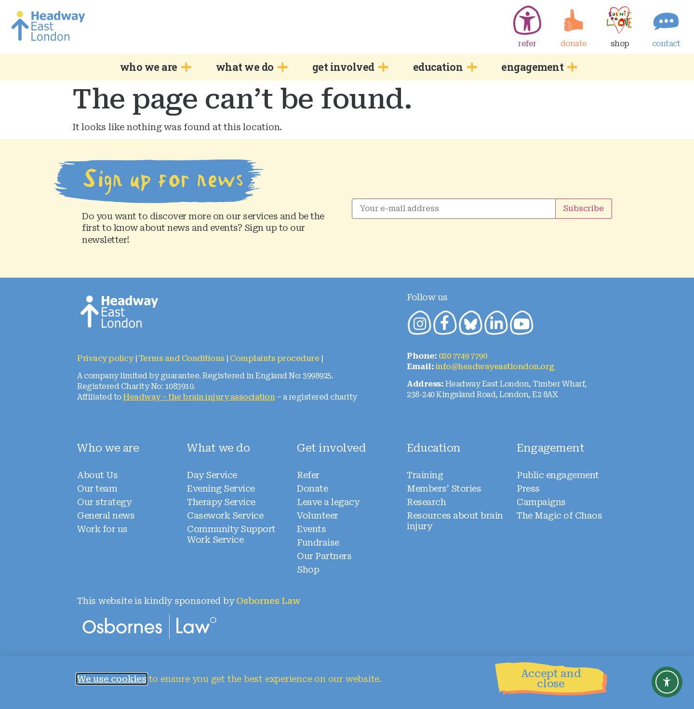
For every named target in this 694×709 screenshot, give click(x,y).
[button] (555, 682)
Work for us (102, 529)
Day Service (212, 475)
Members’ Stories (444, 488)
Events (311, 529)
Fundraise (318, 542)
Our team (97, 488)
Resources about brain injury (455, 520)
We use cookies (112, 679)
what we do (250, 67)
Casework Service (225, 515)
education (443, 67)
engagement (537, 67)
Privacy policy (105, 358)
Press (528, 488)
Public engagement (558, 475)
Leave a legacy (328, 502)
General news (105, 515)
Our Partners (324, 556)
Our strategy (104, 502)
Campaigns (541, 502)
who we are (154, 67)
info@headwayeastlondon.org (495, 366)
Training (425, 475)
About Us (97, 475)
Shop (308, 569)
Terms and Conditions (182, 358)
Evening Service (221, 488)
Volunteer (317, 515)
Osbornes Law (268, 601)
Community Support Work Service (231, 534)
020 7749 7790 (463, 356)
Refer (308, 475)
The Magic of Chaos (559, 515)
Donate (312, 488)
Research (426, 502)
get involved (348, 67)
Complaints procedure (274, 358)
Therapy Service (221, 502)
